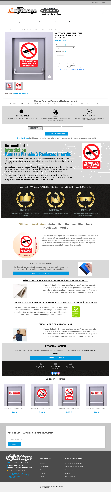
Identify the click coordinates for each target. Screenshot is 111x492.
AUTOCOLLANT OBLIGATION (55, 367)
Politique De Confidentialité (73, 463)
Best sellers (43, 470)
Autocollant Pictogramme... (13, 408)
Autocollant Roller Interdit (40, 408)
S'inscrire (95, 3)
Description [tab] (35, 128)
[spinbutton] (65, 48)
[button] (74, 47)
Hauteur (60, 45)
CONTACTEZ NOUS (56, 358)
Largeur (60, 51)
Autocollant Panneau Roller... (69, 408)
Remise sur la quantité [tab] (72, 128)
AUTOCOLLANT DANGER (40, 367)
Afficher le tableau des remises (72, 69)
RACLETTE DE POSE (41, 273)
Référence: (8, 93)
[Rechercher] (83, 11)
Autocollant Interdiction (56, 134)
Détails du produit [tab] (52, 128)
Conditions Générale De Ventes (74, 467)
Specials (42, 463)
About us (42, 473)
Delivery (42, 476)
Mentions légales (70, 470)
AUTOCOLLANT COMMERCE (70, 367)
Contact (67, 473)
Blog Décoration (70, 476)
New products (44, 467)
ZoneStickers (44, 488)
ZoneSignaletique (56, 486)
